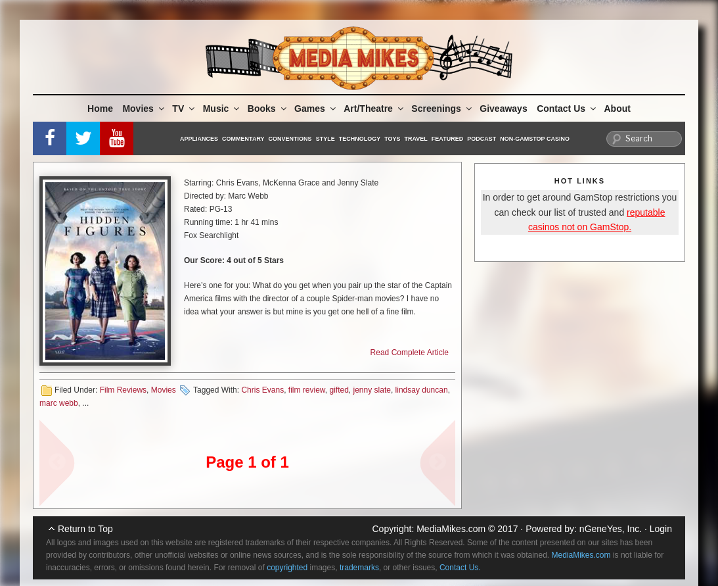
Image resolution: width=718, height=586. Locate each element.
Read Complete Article (409, 352)
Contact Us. (460, 567)
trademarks (359, 567)
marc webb (58, 403)
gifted (339, 390)
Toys (392, 138)
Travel (416, 138)
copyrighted (287, 567)
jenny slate (372, 390)
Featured (447, 138)
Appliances (199, 138)
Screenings (442, 108)
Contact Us (567, 108)
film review (306, 390)
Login (661, 529)
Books (268, 108)
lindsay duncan (421, 390)
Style (325, 138)
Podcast (481, 138)
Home (100, 108)
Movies (144, 108)
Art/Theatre (374, 108)
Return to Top (85, 529)
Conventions (290, 138)
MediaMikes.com (450, 529)
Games (316, 108)
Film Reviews (123, 390)
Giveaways (503, 108)
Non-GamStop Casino (535, 138)
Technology (360, 138)
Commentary (243, 138)
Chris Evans (262, 390)
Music (222, 108)
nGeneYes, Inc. (610, 529)
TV (184, 108)
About (617, 108)
